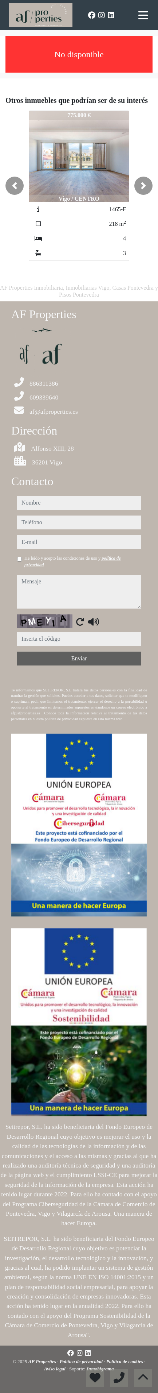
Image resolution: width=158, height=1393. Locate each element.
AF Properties (43, 1361)
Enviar (79, 658)
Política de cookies (125, 1361)
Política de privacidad (82, 1361)
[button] (14, 186)
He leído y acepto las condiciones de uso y (72, 561)
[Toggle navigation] (143, 15)
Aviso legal (55, 1368)
